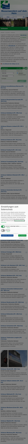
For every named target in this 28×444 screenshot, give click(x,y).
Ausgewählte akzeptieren (7, 235)
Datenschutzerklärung (19, 220)
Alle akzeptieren (22, 235)
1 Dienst (8, 227)
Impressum (3, 222)
